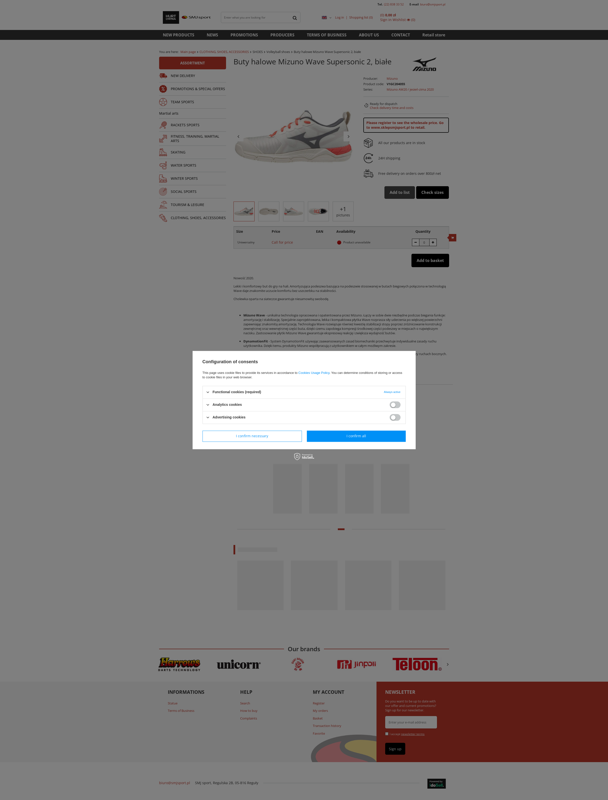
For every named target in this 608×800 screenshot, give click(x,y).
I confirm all (356, 436)
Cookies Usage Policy (313, 373)
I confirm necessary (252, 436)
